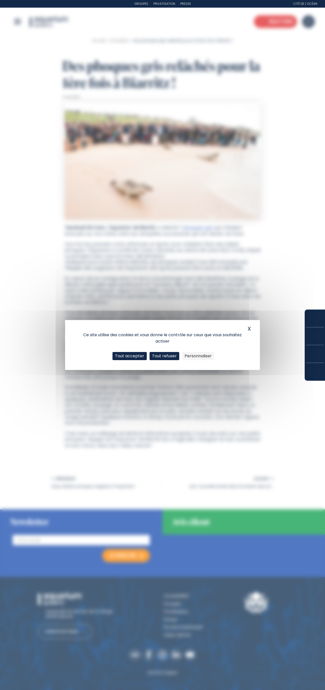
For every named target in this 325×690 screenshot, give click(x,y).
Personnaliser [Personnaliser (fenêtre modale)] (198, 356)
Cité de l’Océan (305, 4)
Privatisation (164, 4)
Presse (185, 4)
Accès (315, 372)
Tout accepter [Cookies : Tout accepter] (129, 356)
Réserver (315, 318)
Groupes (141, 4)
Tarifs (315, 336)
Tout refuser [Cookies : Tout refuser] (164, 356)
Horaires (315, 354)
